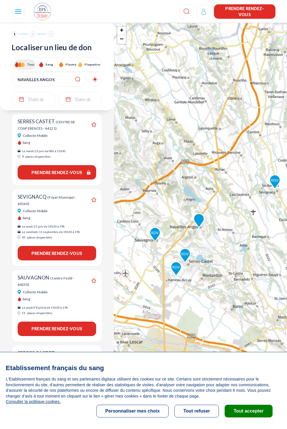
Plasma (71, 64)
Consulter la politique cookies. (33, 401)
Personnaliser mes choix (132, 411)
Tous (31, 64)
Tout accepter (249, 411)
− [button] (122, 39)
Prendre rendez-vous (244, 11)
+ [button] (122, 31)
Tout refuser (196, 411)
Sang (49, 64)
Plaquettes (92, 64)
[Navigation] (18, 11)
